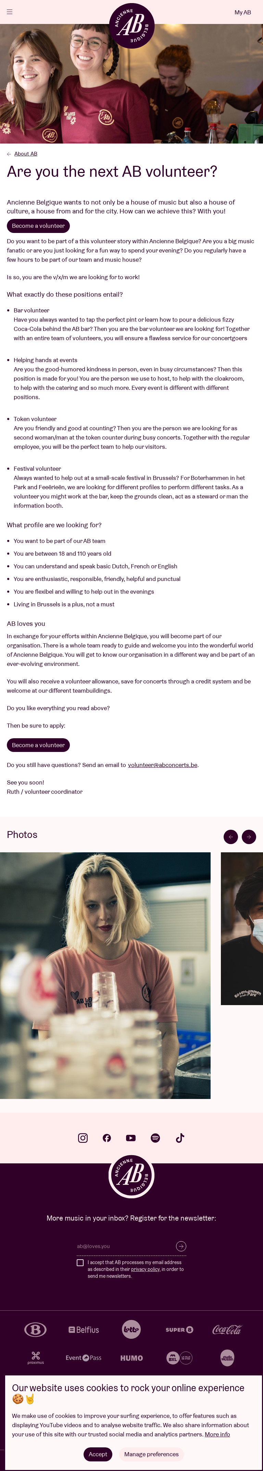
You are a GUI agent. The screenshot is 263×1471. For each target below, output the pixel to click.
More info (217, 1434)
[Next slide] (249, 837)
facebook (107, 1138)
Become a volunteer (38, 226)
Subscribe (181, 1246)
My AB (243, 12)
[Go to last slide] (231, 837)
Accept (98, 1454)
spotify (155, 1138)
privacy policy (145, 1269)
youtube (131, 1138)
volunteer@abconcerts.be (162, 765)
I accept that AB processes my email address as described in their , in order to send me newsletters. (136, 1269)
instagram (83, 1138)
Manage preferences (151, 1454)
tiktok (180, 1138)
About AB (22, 153)
